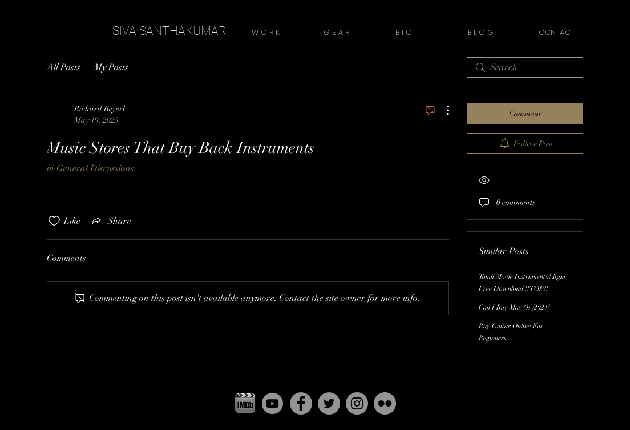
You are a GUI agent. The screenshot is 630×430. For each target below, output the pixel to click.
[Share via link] (110, 221)
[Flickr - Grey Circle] (385, 403)
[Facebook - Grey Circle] (301, 403)
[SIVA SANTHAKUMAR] (169, 31)
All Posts (63, 67)
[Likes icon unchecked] (54, 221)
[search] (525, 67)
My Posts (111, 67)
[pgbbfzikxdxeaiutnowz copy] (245, 403)
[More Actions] (442, 110)
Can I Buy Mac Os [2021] (514, 307)
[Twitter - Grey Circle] (329, 403)
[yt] (273, 403)
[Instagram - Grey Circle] (357, 403)
